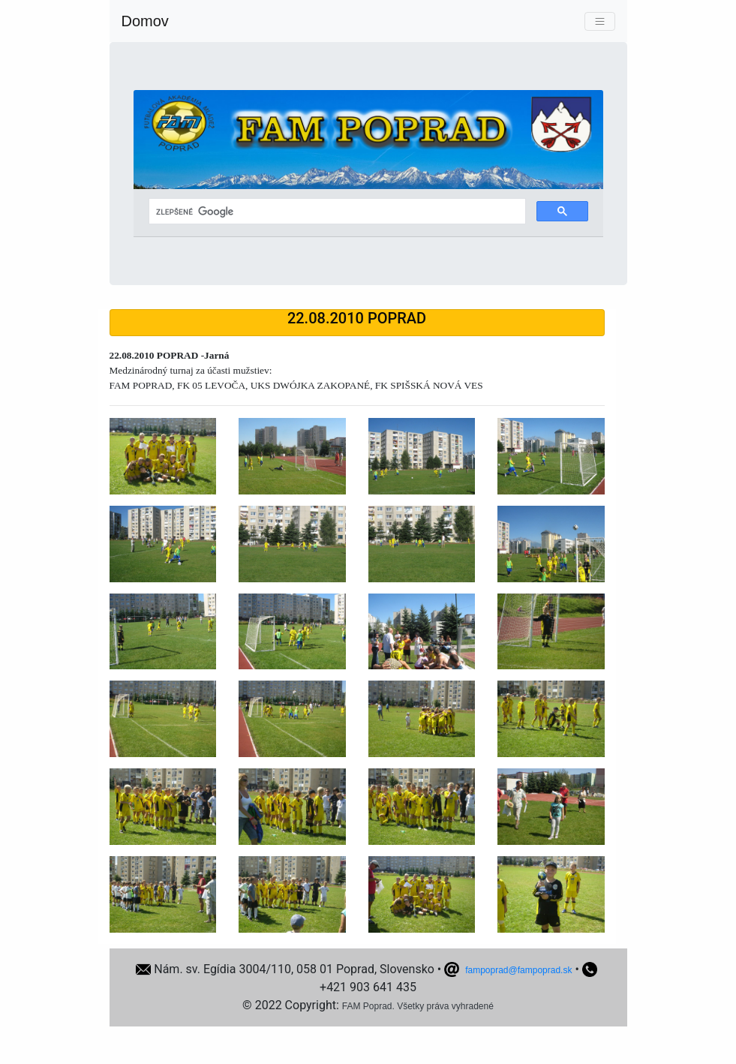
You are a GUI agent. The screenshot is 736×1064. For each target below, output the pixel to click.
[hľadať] (335, 212)
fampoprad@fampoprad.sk (518, 970)
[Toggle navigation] (599, 21)
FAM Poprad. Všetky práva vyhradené (418, 1006)
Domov (145, 21)
